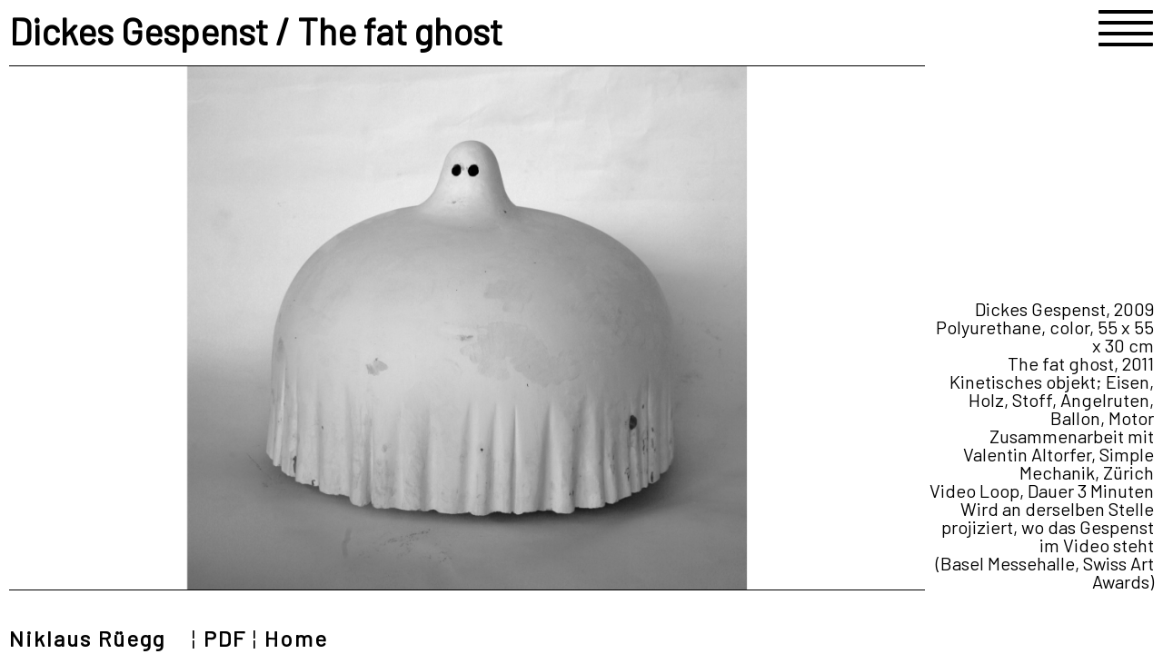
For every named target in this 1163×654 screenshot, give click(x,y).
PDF (225, 638)
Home (296, 638)
